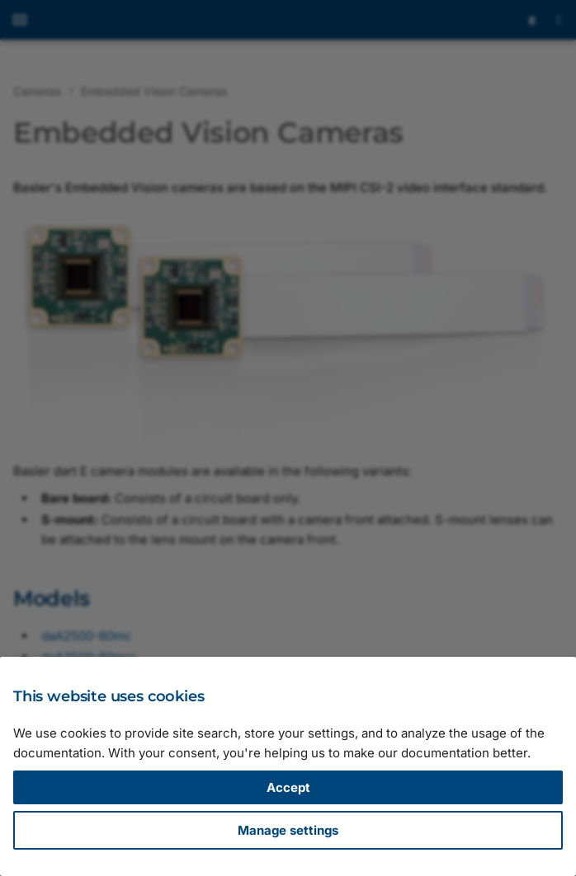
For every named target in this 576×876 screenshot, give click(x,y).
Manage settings (288, 830)
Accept (288, 787)
